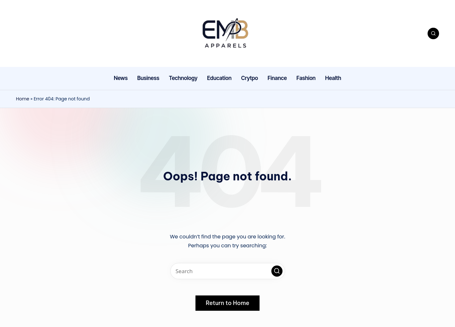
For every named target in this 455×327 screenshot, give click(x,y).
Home (22, 99)
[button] (277, 271)
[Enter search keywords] (227, 271)
